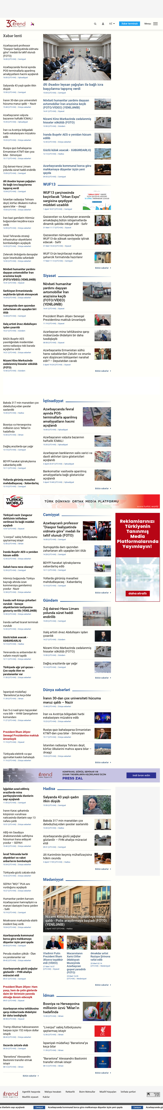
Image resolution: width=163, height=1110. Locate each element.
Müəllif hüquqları (108, 1091)
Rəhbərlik (70, 1091)
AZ (110, 23)
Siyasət (49, 275)
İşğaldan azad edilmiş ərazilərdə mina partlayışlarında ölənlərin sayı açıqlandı (64, 1107)
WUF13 (49, 184)
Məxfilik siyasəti (30, 1097)
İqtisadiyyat (53, 401)
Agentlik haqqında (31, 1091)
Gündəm (50, 600)
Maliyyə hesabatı (53, 1091)
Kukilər (46, 1097)
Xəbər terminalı (130, 23)
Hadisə (49, 788)
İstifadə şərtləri (128, 1091)
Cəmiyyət (51, 514)
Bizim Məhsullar (87, 1091)
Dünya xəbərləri (56, 690)
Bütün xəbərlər (102, 268)
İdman (48, 995)
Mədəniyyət (53, 879)
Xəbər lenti (12, 36)
